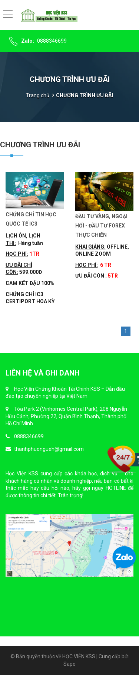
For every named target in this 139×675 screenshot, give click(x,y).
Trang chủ (37, 95)
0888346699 (52, 41)
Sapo (69, 664)
